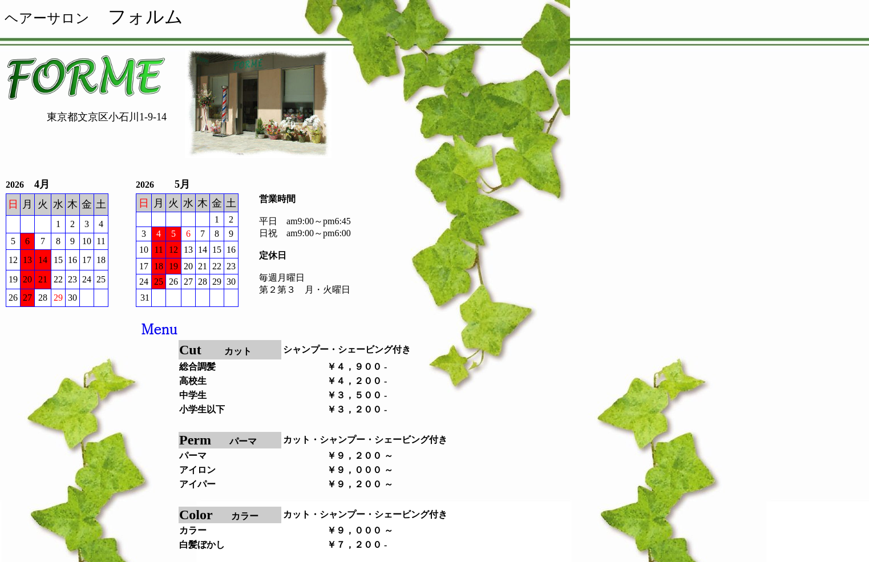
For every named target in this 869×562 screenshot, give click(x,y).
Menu (159, 328)
